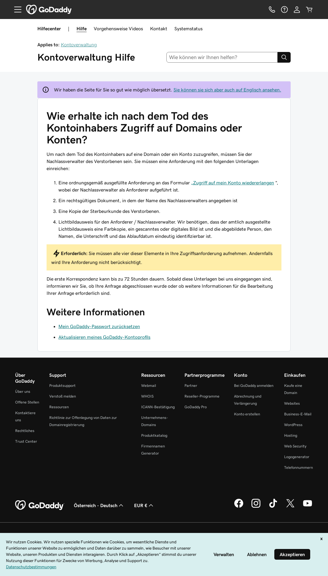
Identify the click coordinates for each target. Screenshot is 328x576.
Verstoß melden (62, 396)
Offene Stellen (27, 402)
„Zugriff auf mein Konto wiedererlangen (232, 182)
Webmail (148, 385)
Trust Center (26, 441)
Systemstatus (188, 28)
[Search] (284, 57)
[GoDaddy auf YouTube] (307, 506)
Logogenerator (296, 457)
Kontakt (158, 28)
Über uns (22, 391)
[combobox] (222, 57)
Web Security (295, 446)
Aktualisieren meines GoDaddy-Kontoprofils (104, 337)
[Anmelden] (296, 9)
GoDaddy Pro (195, 407)
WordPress (293, 425)
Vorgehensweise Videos (118, 28)
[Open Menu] (15, 9)
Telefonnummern (298, 467)
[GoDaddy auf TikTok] (273, 506)
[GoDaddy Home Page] (39, 505)
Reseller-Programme (201, 396)
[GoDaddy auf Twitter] (290, 506)
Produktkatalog (154, 435)
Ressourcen (59, 407)
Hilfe (82, 28)
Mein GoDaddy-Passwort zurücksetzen (99, 326)
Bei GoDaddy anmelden (253, 385)
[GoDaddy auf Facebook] (238, 506)
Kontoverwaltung (79, 44)
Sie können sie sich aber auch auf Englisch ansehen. (227, 89)
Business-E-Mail (297, 414)
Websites (292, 403)
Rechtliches (24, 431)
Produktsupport (62, 385)
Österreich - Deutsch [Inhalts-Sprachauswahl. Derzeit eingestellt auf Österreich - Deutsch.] (99, 505)
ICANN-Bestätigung (158, 407)
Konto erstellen (247, 414)
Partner (190, 385)
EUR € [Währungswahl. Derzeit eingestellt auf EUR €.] (144, 505)
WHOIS (147, 396)
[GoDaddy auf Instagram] (256, 506)
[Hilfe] (284, 9)
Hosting (290, 435)
